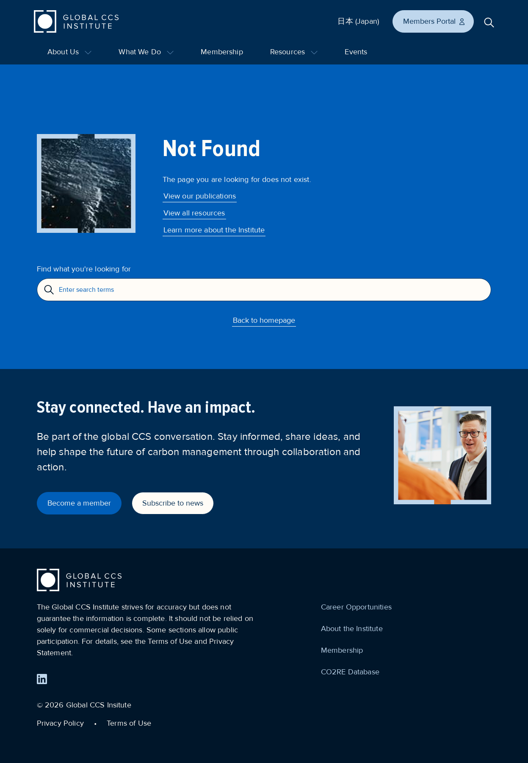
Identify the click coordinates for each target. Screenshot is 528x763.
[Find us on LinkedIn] (42, 679)
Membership (222, 51)
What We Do (146, 51)
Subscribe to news (172, 503)
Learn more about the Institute (214, 230)
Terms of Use (129, 723)
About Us (69, 51)
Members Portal (434, 21)
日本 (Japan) (358, 21)
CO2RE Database (350, 671)
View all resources (194, 213)
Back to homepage (264, 320)
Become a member (79, 503)
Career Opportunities (356, 607)
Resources (294, 51)
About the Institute (352, 628)
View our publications (199, 196)
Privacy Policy (60, 723)
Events (356, 51)
